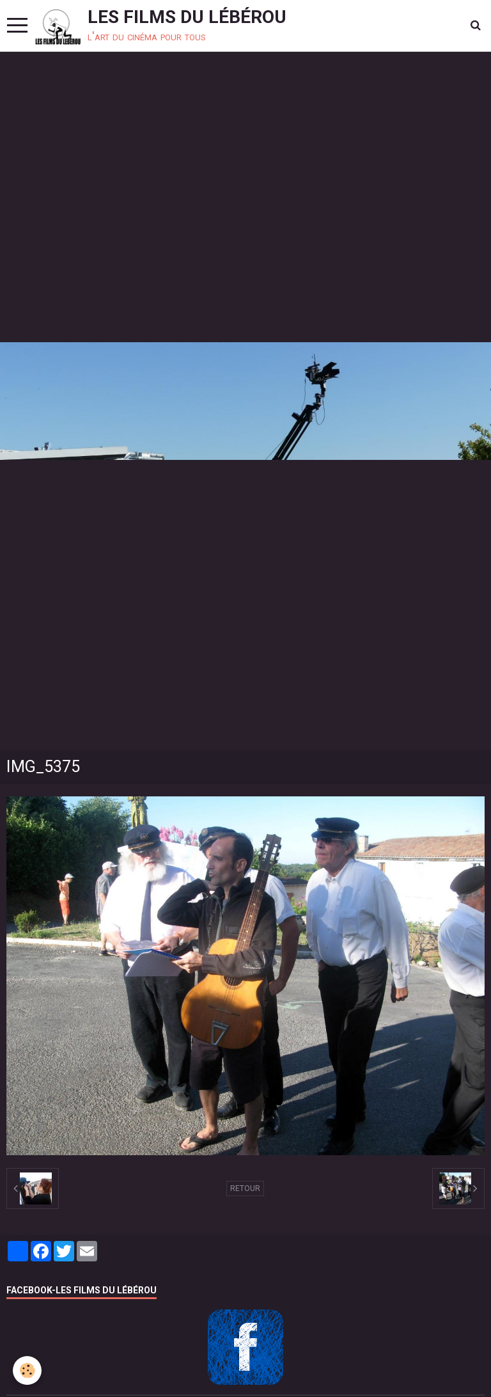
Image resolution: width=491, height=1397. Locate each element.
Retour (245, 1188)
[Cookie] (27, 1370)
